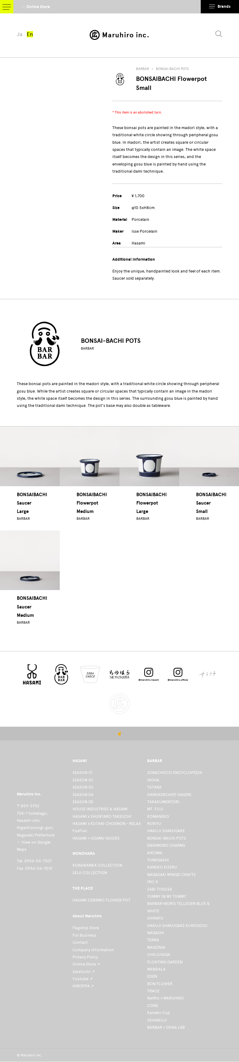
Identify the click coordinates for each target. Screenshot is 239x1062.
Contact (80, 942)
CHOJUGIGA (158, 954)
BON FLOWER (159, 983)
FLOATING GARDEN (165, 962)
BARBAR (142, 69)
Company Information (93, 950)
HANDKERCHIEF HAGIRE (169, 794)
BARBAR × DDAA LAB (166, 1027)
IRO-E (152, 881)
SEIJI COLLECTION (90, 872)
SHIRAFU (155, 918)
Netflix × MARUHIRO (165, 998)
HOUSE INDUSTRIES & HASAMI (100, 809)
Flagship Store (86, 927)
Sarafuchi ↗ (84, 971)
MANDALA (156, 969)
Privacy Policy (85, 957)
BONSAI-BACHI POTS (172, 69)
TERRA (153, 940)
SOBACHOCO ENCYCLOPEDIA (174, 772)
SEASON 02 (83, 780)
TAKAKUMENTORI (163, 801)
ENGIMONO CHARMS (166, 845)
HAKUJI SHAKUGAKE (166, 830)
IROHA (153, 780)
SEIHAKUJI (157, 1020)
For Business (84, 935)
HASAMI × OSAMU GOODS (96, 838)
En (30, 34)
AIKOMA (154, 852)
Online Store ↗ (86, 964)
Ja (19, 34)
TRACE (153, 991)
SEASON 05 (83, 801)
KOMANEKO (158, 816)
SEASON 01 (82, 772)
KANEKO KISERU (162, 867)
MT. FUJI (155, 809)
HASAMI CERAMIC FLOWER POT (101, 900)
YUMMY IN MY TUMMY (166, 896)
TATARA (154, 787)
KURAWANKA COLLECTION (97, 865)
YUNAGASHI (158, 860)
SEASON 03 (83, 787)
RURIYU (154, 823)
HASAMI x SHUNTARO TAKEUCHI (102, 816)
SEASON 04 (83, 794)
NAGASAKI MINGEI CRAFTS (171, 874)
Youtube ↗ (83, 978)
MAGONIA (156, 947)
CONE (152, 1005)
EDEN (152, 976)
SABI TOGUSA (159, 889)
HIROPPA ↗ (83, 986)
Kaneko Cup (158, 1012)
